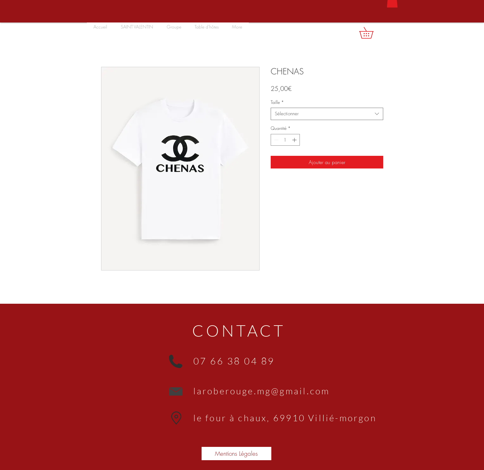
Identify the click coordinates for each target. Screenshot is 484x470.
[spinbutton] (285, 139)
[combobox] (327, 114)
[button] (371, 33)
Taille (277, 102)
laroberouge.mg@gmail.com (261, 390)
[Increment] (295, 139)
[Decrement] (276, 139)
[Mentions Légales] (236, 453)
